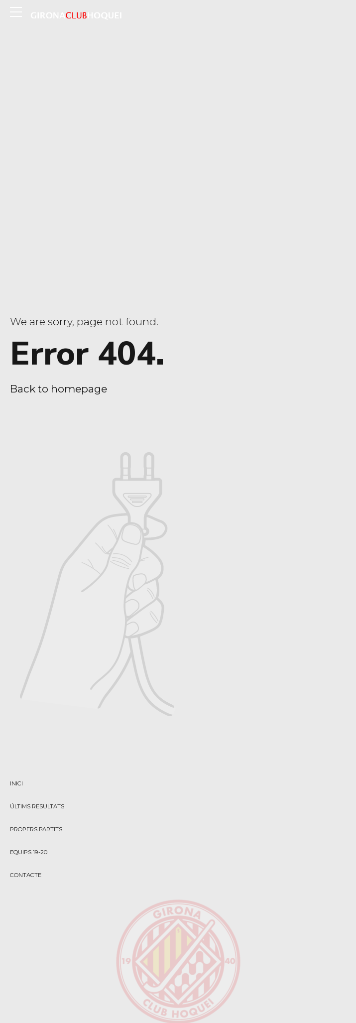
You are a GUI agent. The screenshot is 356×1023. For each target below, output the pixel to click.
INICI (16, 783)
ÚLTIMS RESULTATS (37, 806)
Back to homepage (58, 389)
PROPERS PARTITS (36, 829)
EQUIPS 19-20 (28, 852)
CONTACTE (25, 875)
